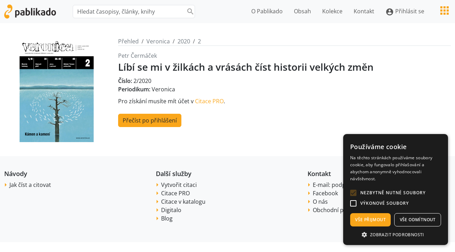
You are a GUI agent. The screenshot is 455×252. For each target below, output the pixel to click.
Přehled (128, 41)
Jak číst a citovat (30, 185)
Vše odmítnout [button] (418, 220)
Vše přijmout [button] (370, 220)
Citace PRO (209, 101)
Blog (167, 218)
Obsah (302, 11)
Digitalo (171, 210)
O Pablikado (267, 11)
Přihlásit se (404, 11)
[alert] (395, 189)
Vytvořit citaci (179, 185)
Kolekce (332, 11)
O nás (320, 201)
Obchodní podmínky (339, 210)
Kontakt (364, 11)
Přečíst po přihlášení (150, 120)
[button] (353, 193)
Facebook (325, 193)
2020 (184, 41)
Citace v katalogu (183, 201)
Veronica (158, 41)
